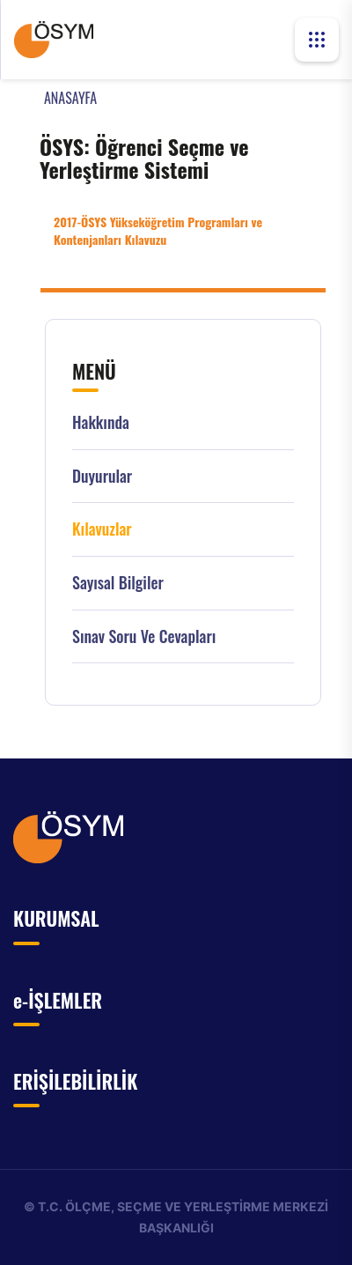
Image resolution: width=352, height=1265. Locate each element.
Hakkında (100, 422)
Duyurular (102, 476)
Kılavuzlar (102, 529)
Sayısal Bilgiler (118, 583)
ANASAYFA (70, 97)
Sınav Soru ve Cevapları (144, 636)
